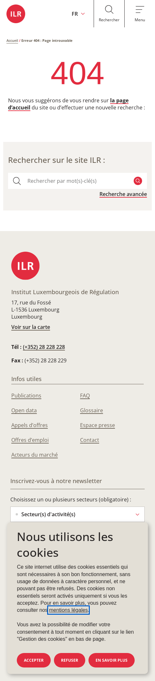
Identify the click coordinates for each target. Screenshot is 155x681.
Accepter (34, 660)
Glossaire (91, 410)
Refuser (69, 660)
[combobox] (77, 181)
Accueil (12, 40)
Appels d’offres (29, 425)
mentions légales (68, 610)
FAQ (85, 395)
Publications (26, 395)
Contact (89, 439)
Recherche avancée (123, 194)
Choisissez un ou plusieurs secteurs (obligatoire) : (70, 499)
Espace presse (97, 425)
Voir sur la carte (30, 327)
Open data (24, 410)
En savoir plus (112, 660)
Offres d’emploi (30, 439)
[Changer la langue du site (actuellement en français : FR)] (78, 13)
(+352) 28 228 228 (44, 346)
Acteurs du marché (34, 454)
